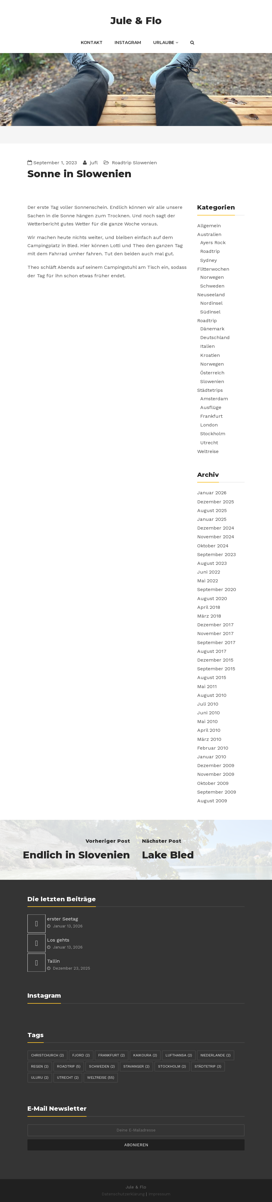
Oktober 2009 (213, 783)
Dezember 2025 (215, 502)
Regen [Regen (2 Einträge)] (40, 1066)
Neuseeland (211, 294)
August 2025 (212, 510)
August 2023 (212, 563)
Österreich (212, 373)
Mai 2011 (207, 686)
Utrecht (209, 442)
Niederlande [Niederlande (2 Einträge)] (216, 1055)
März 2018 (209, 616)
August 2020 (212, 598)
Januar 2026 (211, 493)
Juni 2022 (208, 572)
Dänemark (212, 329)
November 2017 (215, 633)
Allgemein (209, 225)
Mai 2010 (207, 721)
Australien (209, 234)
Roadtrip (121, 162)
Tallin (53, 961)
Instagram (128, 42)
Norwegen (212, 277)
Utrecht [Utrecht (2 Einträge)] (68, 1077)
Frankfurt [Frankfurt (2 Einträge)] (111, 1055)
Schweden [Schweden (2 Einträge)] (102, 1066)
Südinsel (210, 312)
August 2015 (211, 677)
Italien (207, 346)
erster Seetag (62, 919)
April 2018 (208, 607)
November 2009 (215, 774)
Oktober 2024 (213, 546)
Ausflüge (210, 407)
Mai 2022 (207, 581)
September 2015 (216, 669)
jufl (93, 162)
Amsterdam (214, 398)
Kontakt (92, 42)
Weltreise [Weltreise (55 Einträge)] (100, 1077)
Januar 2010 (211, 757)
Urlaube (165, 42)
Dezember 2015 (215, 660)
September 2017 (216, 642)
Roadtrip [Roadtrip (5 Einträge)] (69, 1066)
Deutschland (215, 337)
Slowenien (145, 162)
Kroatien (210, 355)
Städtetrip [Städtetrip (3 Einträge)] (208, 1066)
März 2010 (209, 739)
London (209, 425)
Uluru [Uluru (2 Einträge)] (40, 1077)
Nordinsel (211, 303)
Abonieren (136, 1144)
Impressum (159, 1193)
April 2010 (208, 730)
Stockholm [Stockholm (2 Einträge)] (172, 1066)
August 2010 (211, 695)
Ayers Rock (213, 242)
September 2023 (216, 554)
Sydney (208, 260)
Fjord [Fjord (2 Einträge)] (81, 1055)
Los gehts (58, 940)
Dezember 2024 (215, 528)
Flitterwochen (213, 269)
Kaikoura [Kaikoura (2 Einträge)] (145, 1055)
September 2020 (216, 589)
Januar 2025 (211, 519)
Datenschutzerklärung (123, 1193)
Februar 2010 (212, 748)
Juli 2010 (207, 704)
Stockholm (212, 433)
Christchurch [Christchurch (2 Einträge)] (47, 1055)
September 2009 (216, 792)
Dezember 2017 (215, 625)
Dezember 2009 (215, 765)
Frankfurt (211, 416)
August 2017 (211, 651)
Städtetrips (210, 390)
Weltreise (208, 451)
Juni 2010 (208, 713)
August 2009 (212, 801)
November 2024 (215, 537)
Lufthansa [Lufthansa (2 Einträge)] (179, 1055)
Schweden (212, 286)
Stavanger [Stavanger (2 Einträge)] (136, 1066)
